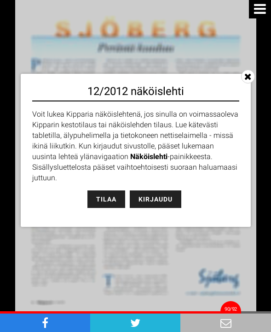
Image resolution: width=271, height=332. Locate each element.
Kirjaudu (155, 199)
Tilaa (106, 199)
